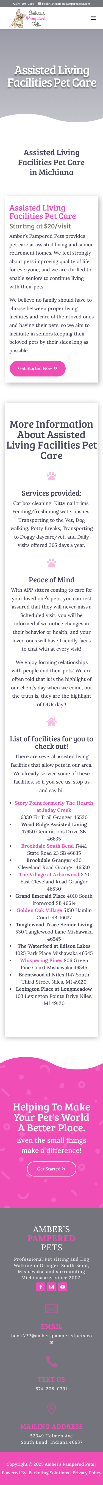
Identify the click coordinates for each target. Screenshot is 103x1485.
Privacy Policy (87, 1472)
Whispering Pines (41, 960)
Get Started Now (35, 368)
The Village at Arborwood (49, 874)
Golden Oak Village (39, 910)
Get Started (49, 1169)
